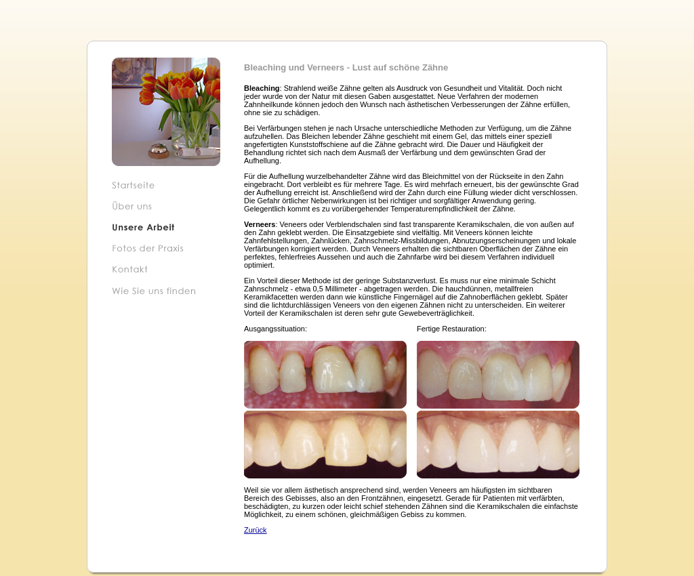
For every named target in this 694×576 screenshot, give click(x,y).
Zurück (255, 530)
